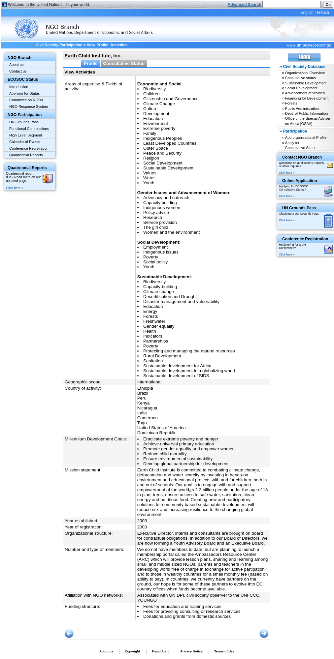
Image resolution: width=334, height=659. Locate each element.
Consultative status (300, 78)
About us (16, 65)
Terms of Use (224, 651)
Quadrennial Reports (26, 155)
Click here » (14, 188)
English (306, 12)
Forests (291, 103)
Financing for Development (306, 98)
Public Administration (302, 108)
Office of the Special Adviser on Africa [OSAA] (307, 120)
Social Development (301, 88)
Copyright (132, 651)
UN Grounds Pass (24, 122)
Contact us (18, 71)
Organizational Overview (305, 73)
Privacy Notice (192, 651)
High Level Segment (25, 135)
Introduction (18, 87)
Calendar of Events (24, 142)
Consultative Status (124, 63)
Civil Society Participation (59, 45)
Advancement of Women (305, 93)
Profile (91, 63)
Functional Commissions (29, 129)
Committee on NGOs (26, 100)
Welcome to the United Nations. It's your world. (49, 4)
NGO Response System (28, 106)
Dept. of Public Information (306, 113)
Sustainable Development (305, 83)
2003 (142, 520)
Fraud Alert (160, 651)
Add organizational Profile (305, 137)
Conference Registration (29, 148)
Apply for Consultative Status (301, 145)
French (323, 12)
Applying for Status (24, 93)
